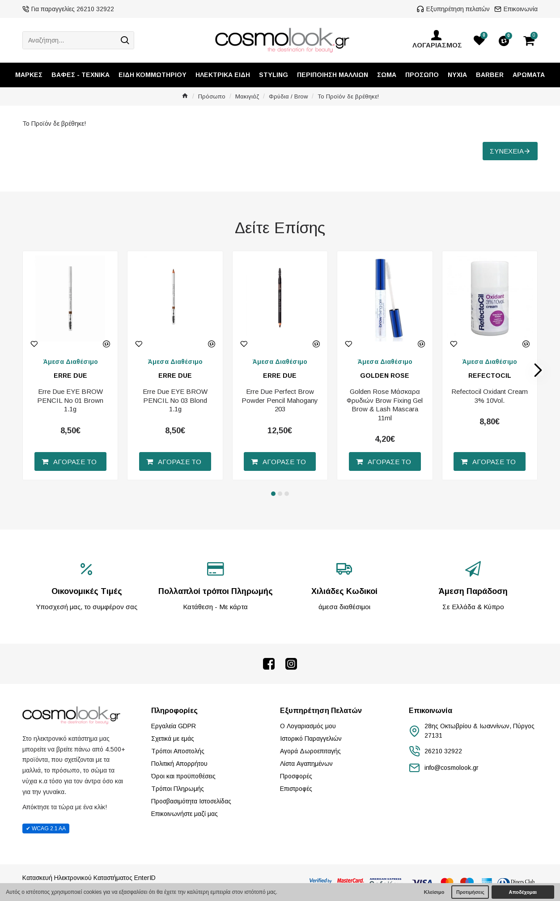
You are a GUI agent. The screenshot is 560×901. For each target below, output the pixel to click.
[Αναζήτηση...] (69, 40)
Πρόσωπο (211, 96)
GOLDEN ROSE (384, 375)
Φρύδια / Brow (288, 96)
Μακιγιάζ (247, 96)
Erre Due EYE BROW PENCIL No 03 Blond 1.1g (175, 400)
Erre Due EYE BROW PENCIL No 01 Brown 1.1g (70, 400)
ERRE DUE (70, 375)
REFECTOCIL (489, 375)
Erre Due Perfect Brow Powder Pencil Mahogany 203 (280, 400)
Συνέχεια (507, 151)
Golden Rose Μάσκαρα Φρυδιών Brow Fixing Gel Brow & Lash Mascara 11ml (385, 405)
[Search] (125, 40)
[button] (538, 370)
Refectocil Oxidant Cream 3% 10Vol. (489, 396)
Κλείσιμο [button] (434, 892)
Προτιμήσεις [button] (470, 892)
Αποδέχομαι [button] (523, 892)
